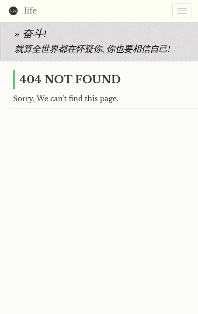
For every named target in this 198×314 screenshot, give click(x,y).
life (20, 11)
